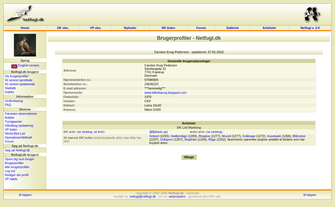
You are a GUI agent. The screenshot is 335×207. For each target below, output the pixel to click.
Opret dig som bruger (19, 159)
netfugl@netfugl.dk (143, 196)
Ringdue (204, 136)
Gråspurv (166, 139)
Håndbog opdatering (19, 125)
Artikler (9, 117)
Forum (201, 28)
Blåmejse (299, 136)
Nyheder (130, 28)
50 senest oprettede (18, 80)
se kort (98, 131)
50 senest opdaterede (20, 84)
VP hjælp (11, 179)
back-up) (162, 131)
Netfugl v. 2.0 (310, 28)
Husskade (274, 136)
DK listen (168, 28)
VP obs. (95, 28)
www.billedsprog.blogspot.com (165, 92)
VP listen (11, 129)
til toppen (25, 194)
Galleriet (232, 28)
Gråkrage (249, 136)
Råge (212, 139)
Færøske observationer (21, 113)
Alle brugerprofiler (17, 167)
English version (25, 65)
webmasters (177, 196)
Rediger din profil (16, 175)
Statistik (10, 88)
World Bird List (15, 133)
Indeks (9, 92)
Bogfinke (191, 139)
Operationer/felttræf (18, 137)
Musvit (226, 136)
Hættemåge (179, 136)
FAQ (8, 104)
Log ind (10, 171)
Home (25, 28)
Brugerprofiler (14, 163)
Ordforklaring (14, 101)
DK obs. (63, 28)
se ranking (85, 131)
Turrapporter (13, 121)
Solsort (154, 136)
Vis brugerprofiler (17, 76)
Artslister (269, 28)
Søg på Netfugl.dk (17, 150)
